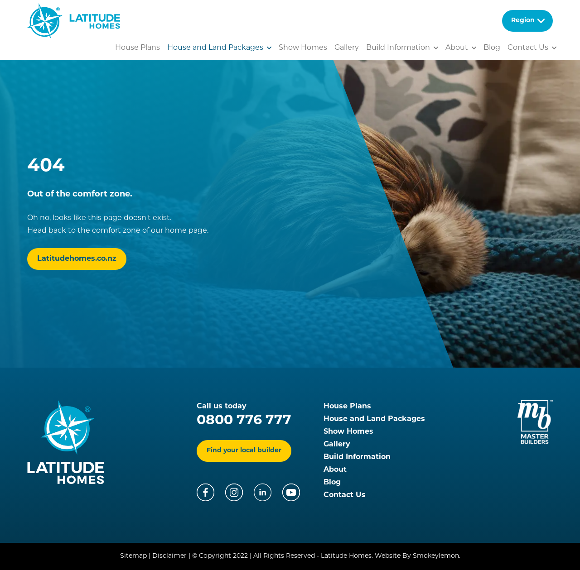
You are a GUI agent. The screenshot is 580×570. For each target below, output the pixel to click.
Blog (491, 48)
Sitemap (133, 556)
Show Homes (303, 48)
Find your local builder (244, 450)
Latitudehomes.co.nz (76, 259)
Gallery (346, 48)
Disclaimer (169, 556)
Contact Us (528, 48)
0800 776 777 (244, 421)
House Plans (137, 48)
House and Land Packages (215, 48)
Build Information (357, 457)
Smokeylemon (436, 556)
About (335, 470)
